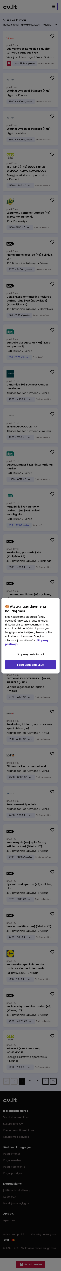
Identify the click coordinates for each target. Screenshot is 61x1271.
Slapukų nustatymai (30, 654)
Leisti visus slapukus (30, 665)
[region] (30, 635)
